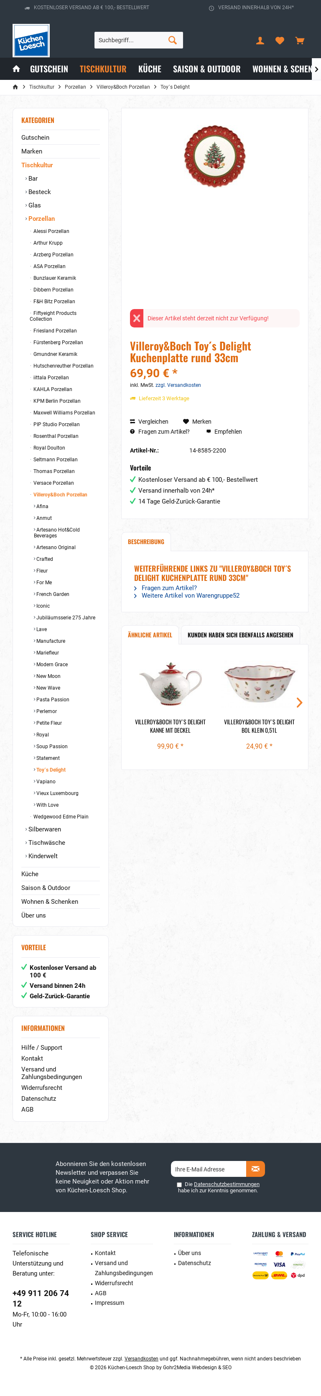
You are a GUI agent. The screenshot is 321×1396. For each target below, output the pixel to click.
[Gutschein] (49, 69)
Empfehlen (224, 431)
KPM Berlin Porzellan (56, 401)
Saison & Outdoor (45, 888)
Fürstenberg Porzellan (57, 342)
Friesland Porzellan (54, 331)
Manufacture (50, 641)
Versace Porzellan (53, 483)
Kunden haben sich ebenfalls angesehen (240, 634)
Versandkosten (141, 1359)
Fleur (41, 571)
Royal (42, 735)
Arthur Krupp (47, 243)
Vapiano (45, 782)
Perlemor (46, 711)
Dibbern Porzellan (53, 290)
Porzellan (41, 218)
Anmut (43, 518)
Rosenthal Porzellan (55, 436)
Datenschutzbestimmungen (227, 1184)
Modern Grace (51, 664)
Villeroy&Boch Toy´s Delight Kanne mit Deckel (170, 726)
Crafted (44, 559)
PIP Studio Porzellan (56, 424)
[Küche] (149, 69)
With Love (47, 805)
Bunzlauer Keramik (54, 278)
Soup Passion (51, 746)
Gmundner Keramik (54, 354)
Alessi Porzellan (50, 231)
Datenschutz (38, 1098)
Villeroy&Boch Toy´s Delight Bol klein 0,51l (259, 726)
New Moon (48, 676)
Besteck (39, 192)
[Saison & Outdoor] (207, 69)
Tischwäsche (46, 842)
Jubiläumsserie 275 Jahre (65, 618)
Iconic (42, 606)
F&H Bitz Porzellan (53, 301)
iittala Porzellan (50, 378)
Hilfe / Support (41, 1047)
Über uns (33, 915)
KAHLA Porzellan (52, 389)
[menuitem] (299, 40)
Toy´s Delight (50, 770)
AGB (27, 1109)
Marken (31, 151)
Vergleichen (149, 421)
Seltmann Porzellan (55, 460)
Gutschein (35, 137)
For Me (43, 583)
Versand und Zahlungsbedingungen (51, 1073)
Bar (32, 178)
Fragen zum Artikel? (160, 431)
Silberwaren (44, 829)
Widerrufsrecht (41, 1088)
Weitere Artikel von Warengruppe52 (186, 595)
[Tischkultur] (103, 69)
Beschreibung (146, 541)
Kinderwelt (42, 856)
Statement (47, 758)
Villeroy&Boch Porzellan (59, 495)
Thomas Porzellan (53, 471)
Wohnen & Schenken (49, 901)
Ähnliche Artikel (150, 634)
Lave (41, 629)
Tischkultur (37, 165)
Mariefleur (47, 653)
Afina (41, 506)
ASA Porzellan (49, 266)
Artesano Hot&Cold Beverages (57, 533)
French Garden (52, 594)
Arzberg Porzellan (53, 255)
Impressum (109, 1302)
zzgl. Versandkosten (178, 385)
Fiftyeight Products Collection (53, 316)
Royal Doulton (48, 448)
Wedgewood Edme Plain (60, 817)
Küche (29, 874)
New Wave (47, 688)
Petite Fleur (48, 723)
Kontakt (32, 1058)
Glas (34, 205)
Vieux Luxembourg (57, 793)
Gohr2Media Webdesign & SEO (197, 1367)
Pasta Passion (52, 700)
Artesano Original (55, 547)
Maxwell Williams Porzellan (63, 413)
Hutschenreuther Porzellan (63, 366)
